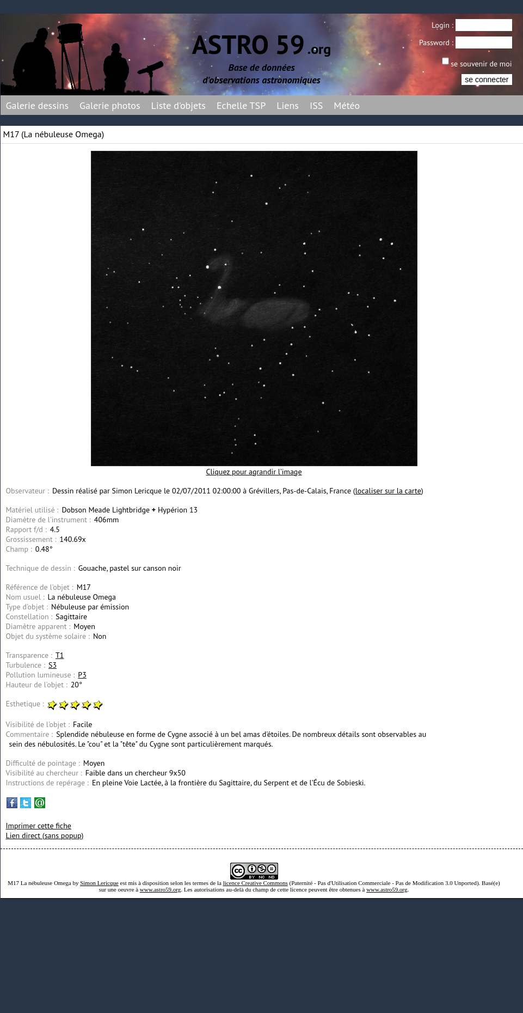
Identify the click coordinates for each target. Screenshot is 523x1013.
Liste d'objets (178, 105)
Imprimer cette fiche (38, 826)
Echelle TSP (241, 105)
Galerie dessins (37, 105)
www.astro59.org (160, 889)
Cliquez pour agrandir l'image (254, 472)
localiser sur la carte (388, 491)
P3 (82, 675)
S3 (52, 665)
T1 (60, 655)
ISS (316, 105)
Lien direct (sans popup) (45, 835)
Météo (347, 105)
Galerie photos (109, 105)
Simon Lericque (99, 883)
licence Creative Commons (255, 883)
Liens (287, 105)
